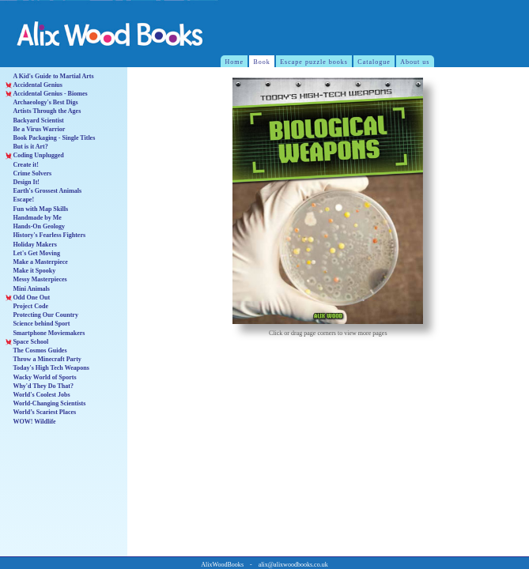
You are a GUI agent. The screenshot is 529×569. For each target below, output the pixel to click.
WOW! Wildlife (31, 421)
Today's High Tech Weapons (47, 367)
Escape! (20, 199)
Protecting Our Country (42, 314)
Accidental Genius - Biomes (47, 93)
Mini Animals (28, 288)
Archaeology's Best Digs (42, 102)
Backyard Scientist (35, 120)
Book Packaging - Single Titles (51, 137)
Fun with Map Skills (37, 209)
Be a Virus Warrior (36, 129)
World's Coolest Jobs (38, 394)
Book (261, 62)
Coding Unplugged (35, 155)
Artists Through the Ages (43, 111)
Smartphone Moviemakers (45, 333)
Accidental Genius (34, 85)
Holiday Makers (31, 244)
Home (234, 62)
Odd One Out (28, 297)
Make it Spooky (31, 270)
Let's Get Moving (33, 253)
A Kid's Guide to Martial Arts (50, 76)
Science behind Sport (38, 323)
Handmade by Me (34, 217)
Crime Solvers (28, 173)
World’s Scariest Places (41, 412)
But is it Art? (27, 146)
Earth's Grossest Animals (43, 190)
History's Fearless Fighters (45, 235)
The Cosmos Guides (36, 350)
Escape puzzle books (314, 62)
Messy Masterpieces (36, 279)
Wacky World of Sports (41, 377)
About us (414, 62)
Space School (27, 341)
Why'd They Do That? (40, 386)
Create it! (22, 164)
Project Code (27, 306)
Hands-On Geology (35, 226)
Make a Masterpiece (37, 262)
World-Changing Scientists (46, 403)
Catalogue (374, 62)
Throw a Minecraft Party (43, 359)
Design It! (23, 182)
